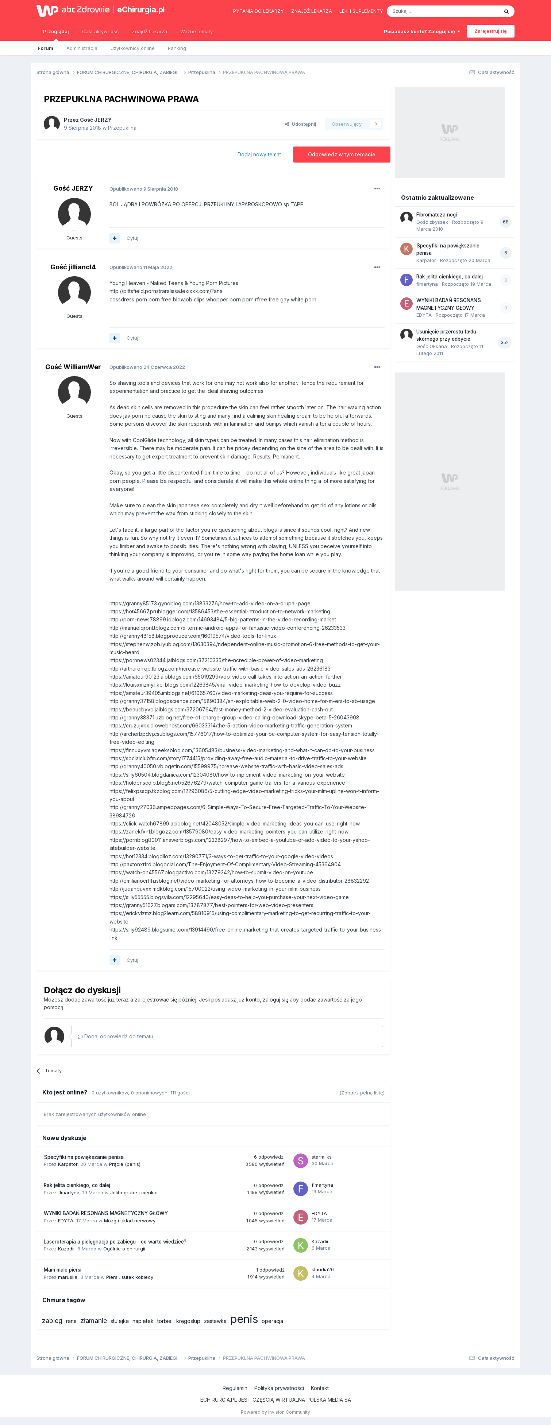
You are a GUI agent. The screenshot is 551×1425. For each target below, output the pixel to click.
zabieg (52, 1320)
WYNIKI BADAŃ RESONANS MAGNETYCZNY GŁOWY (106, 1213)
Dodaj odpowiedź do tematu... (117, 1036)
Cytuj (132, 238)
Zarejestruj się (490, 31)
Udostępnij (300, 124)
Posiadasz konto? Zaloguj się (422, 31)
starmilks (322, 1157)
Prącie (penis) (124, 1164)
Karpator (67, 1164)
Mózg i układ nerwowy (129, 1220)
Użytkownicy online (133, 48)
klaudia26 (323, 1269)
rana (71, 1321)
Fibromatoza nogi (436, 215)
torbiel (165, 1321)
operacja (272, 1321)
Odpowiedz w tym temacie (341, 154)
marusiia (67, 1277)
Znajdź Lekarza (149, 31)
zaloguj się (275, 999)
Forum (45, 48)
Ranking (177, 48)
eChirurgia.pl (141, 9)
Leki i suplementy (361, 11)
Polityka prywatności (279, 1388)
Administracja (81, 48)
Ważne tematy (196, 31)
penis (244, 1319)
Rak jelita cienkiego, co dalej (77, 1185)
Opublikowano (143, 189)
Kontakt (320, 1388)
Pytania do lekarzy (258, 11)
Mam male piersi (62, 1270)
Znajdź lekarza (311, 11)
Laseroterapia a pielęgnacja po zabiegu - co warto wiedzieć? (115, 1242)
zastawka (215, 1321)
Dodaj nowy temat (259, 154)
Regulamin (235, 1388)
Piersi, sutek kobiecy (129, 1277)
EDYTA (65, 1220)
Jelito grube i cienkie (134, 1192)
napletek (143, 1321)
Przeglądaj (56, 34)
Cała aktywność (100, 31)
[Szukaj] (424, 11)
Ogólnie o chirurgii (124, 1249)
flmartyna (69, 1192)
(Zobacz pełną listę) (362, 1093)
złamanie (93, 1320)
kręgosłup (188, 1321)
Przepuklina (122, 128)
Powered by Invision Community (275, 1412)
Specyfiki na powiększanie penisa (84, 1157)
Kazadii (66, 1249)
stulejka (120, 1321)
